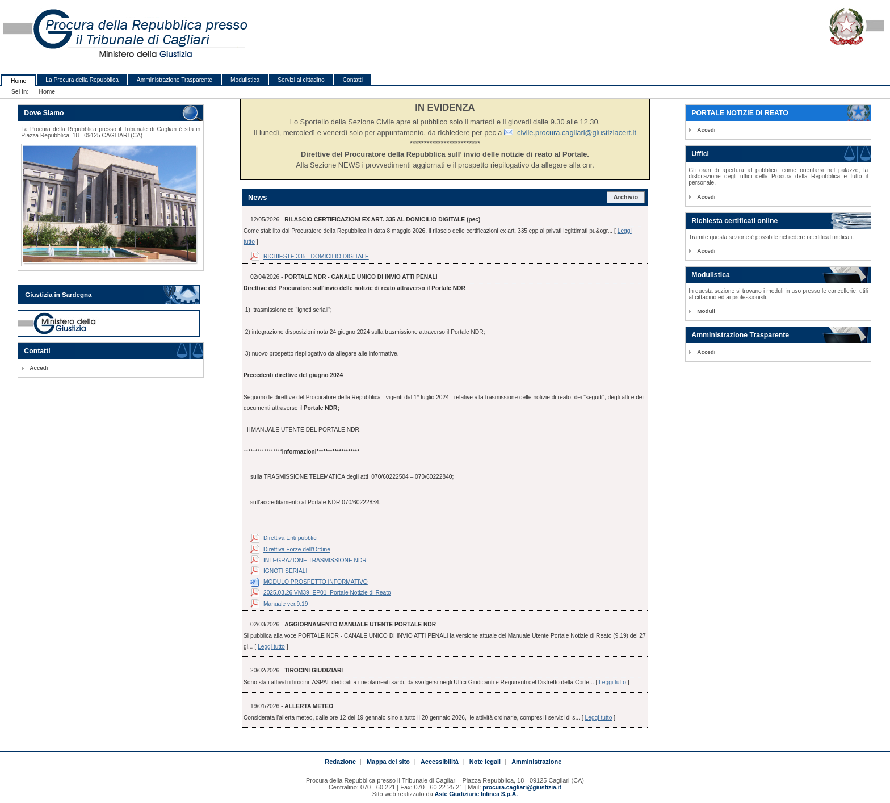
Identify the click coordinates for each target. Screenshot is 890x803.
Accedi (39, 368)
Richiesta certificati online (734, 221)
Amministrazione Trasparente (174, 80)
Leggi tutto (271, 646)
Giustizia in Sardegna (58, 294)
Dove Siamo (44, 113)
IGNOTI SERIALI (285, 571)
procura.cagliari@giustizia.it (521, 787)
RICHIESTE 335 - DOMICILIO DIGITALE (316, 256)
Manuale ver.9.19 (285, 604)
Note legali (485, 761)
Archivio (626, 197)
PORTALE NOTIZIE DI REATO (739, 113)
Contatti (353, 80)
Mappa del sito (388, 761)
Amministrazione (536, 761)
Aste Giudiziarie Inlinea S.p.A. (476, 794)
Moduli (706, 311)
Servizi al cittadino (301, 80)
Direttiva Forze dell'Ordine (296, 549)
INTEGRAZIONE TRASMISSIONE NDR (315, 560)
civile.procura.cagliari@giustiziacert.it (576, 132)
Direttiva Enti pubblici (290, 538)
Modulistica (244, 80)
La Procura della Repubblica (82, 80)
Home (18, 81)
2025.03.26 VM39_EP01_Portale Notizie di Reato (327, 592)
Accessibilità (440, 761)
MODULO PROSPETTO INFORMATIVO (315, 582)
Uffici (700, 154)
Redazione (340, 761)
